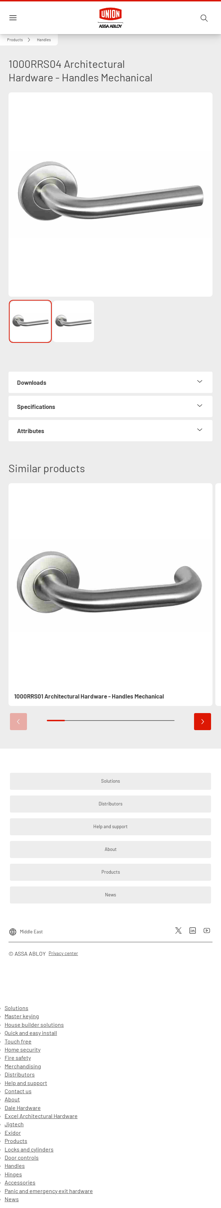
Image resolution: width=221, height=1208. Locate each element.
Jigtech (14, 1124)
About (12, 1099)
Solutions (16, 1007)
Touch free (18, 1041)
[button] (44, 40)
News (12, 1199)
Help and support (26, 1082)
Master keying (22, 1016)
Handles (15, 1165)
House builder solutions (34, 1024)
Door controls (22, 1157)
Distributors (20, 1074)
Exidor (13, 1132)
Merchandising (23, 1066)
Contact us (18, 1091)
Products (16, 1140)
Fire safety (18, 1057)
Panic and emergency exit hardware (49, 1190)
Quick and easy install (31, 1032)
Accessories (20, 1182)
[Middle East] (26, 929)
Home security (22, 1049)
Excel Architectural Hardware (41, 1115)
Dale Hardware (23, 1107)
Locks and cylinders (29, 1149)
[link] (20, 39)
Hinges (13, 1174)
